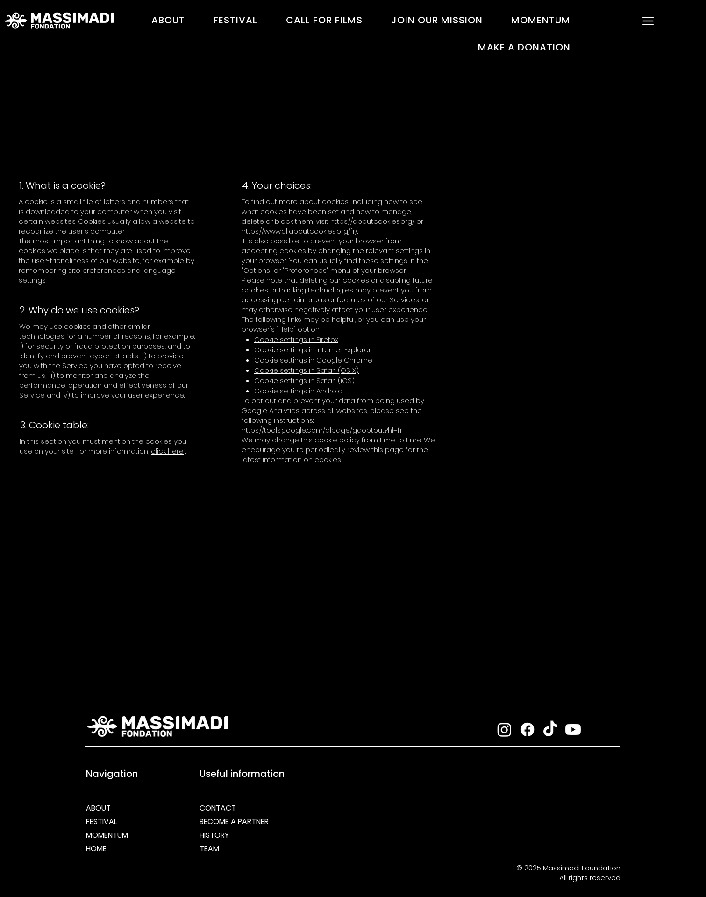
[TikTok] (550, 729)
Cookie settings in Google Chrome (313, 360)
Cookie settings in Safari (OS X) (306, 370)
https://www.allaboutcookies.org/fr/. (300, 231)
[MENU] (648, 21)
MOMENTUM (107, 835)
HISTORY (214, 835)
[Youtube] (573, 729)
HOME (96, 848)
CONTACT (218, 808)
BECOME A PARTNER (232, 821)
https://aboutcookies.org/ (372, 221)
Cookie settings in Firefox (296, 339)
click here (167, 451)
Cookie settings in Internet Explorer (312, 350)
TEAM (209, 848)
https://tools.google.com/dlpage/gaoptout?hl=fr (322, 430)
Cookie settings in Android (298, 391)
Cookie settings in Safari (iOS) (304, 380)
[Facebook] (527, 729)
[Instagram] (504, 729)
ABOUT (98, 808)
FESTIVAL (101, 821)
